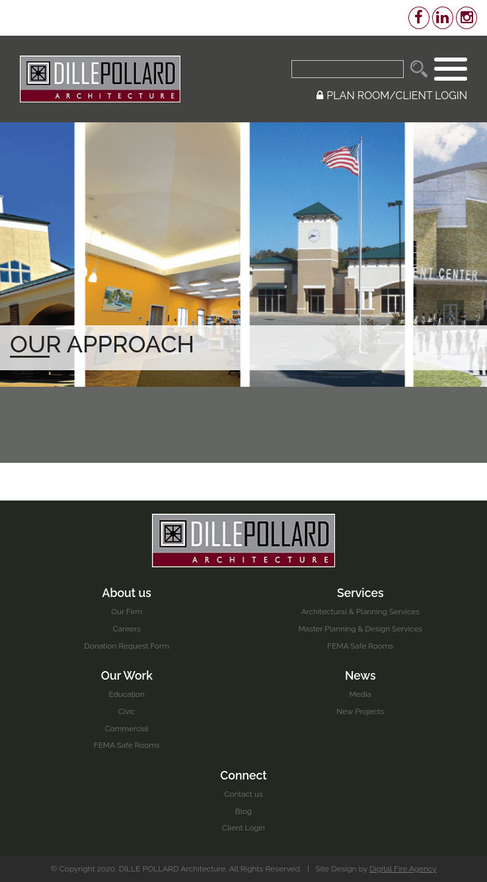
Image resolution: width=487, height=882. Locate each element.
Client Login (243, 827)
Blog (243, 811)
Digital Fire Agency (403, 868)
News (360, 675)
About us (127, 592)
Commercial (126, 728)
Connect (244, 775)
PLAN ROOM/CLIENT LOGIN (392, 95)
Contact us (243, 794)
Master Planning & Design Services (360, 628)
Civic (126, 710)
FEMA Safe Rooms (360, 645)
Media (360, 694)
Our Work (126, 675)
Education (126, 694)
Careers (126, 628)
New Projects (360, 710)
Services (360, 592)
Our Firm (127, 611)
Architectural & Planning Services (360, 611)
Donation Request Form (126, 645)
